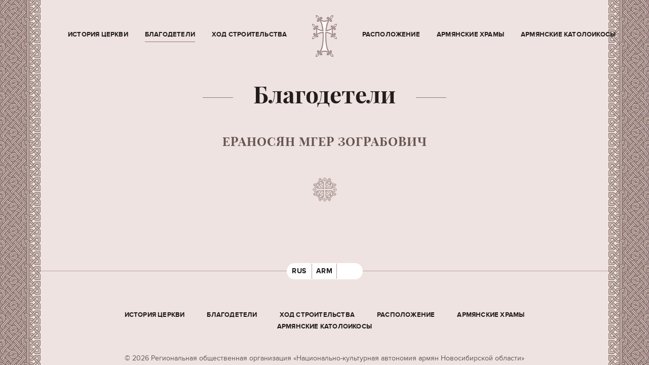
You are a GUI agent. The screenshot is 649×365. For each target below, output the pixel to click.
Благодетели (170, 34)
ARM (324, 271)
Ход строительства (249, 34)
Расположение (391, 34)
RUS (299, 271)
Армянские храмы (470, 34)
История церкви (98, 34)
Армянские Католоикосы (568, 34)
